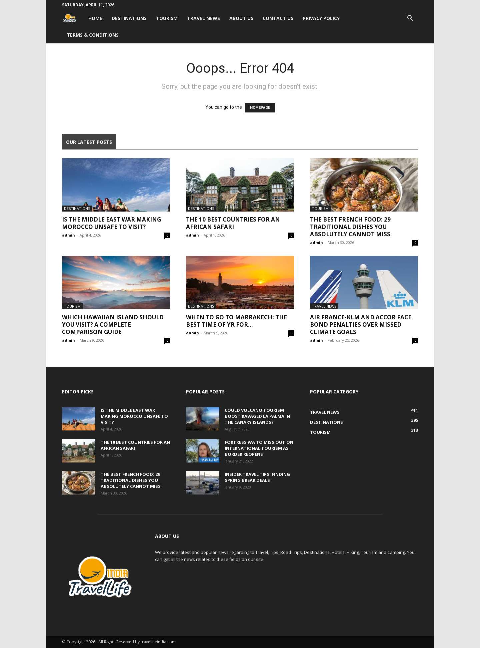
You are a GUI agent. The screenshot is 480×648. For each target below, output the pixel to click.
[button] (410, 19)
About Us (241, 18)
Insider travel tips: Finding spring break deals (257, 477)
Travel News (203, 18)
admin (68, 235)
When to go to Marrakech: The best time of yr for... (236, 320)
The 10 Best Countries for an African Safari (233, 223)
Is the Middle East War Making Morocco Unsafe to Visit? (111, 223)
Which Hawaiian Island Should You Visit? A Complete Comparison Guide (113, 324)
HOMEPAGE (260, 107)
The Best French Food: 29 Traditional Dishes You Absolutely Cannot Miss (350, 227)
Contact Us (278, 18)
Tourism (167, 18)
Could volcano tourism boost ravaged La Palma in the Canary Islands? (257, 416)
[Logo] (73, 18)
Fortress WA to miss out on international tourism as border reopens (259, 448)
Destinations (129, 18)
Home (95, 18)
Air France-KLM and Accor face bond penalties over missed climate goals (360, 324)
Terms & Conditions (93, 35)
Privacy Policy (321, 18)
